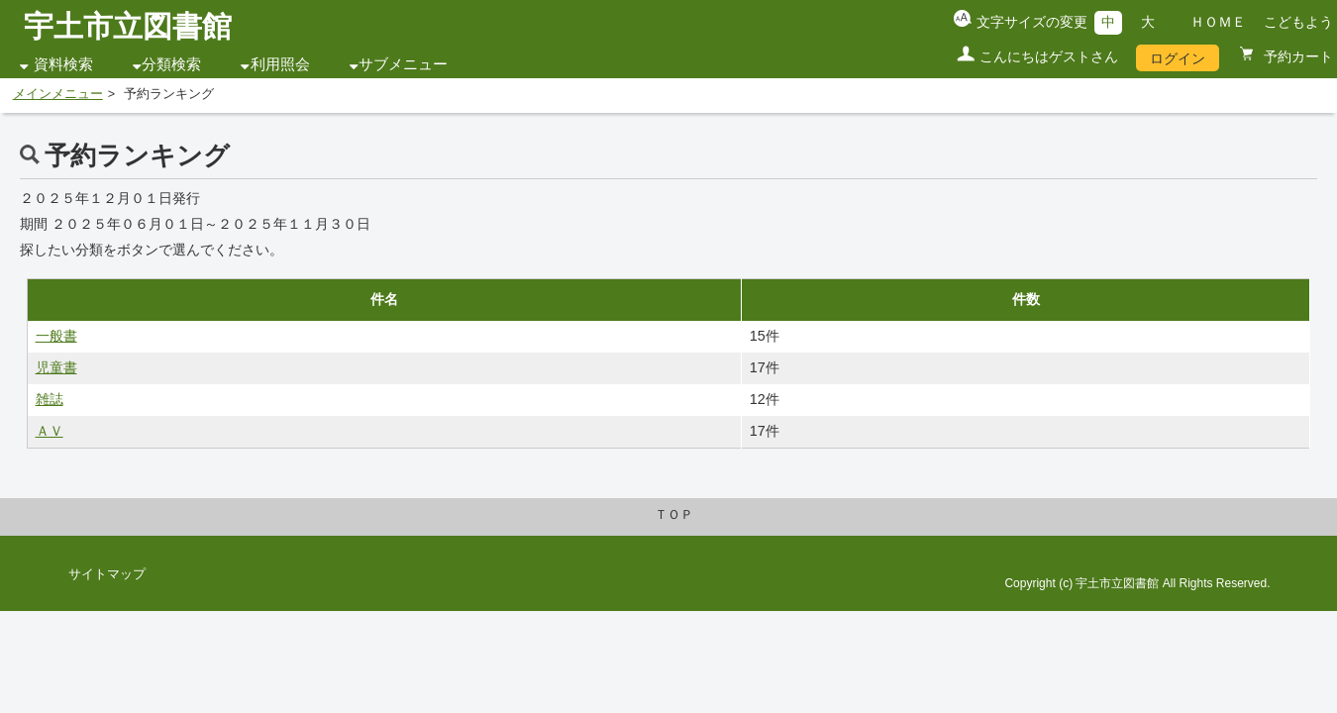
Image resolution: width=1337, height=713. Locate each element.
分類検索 (171, 64)
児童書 (56, 367)
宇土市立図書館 (128, 26)
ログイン (1177, 58)
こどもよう (1298, 22)
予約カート (1296, 56)
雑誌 (49, 399)
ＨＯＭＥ (1218, 22)
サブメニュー (403, 64)
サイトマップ (107, 574)
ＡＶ (49, 431)
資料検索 (63, 64)
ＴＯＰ (674, 515)
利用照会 (280, 64)
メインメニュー (58, 94)
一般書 (56, 336)
